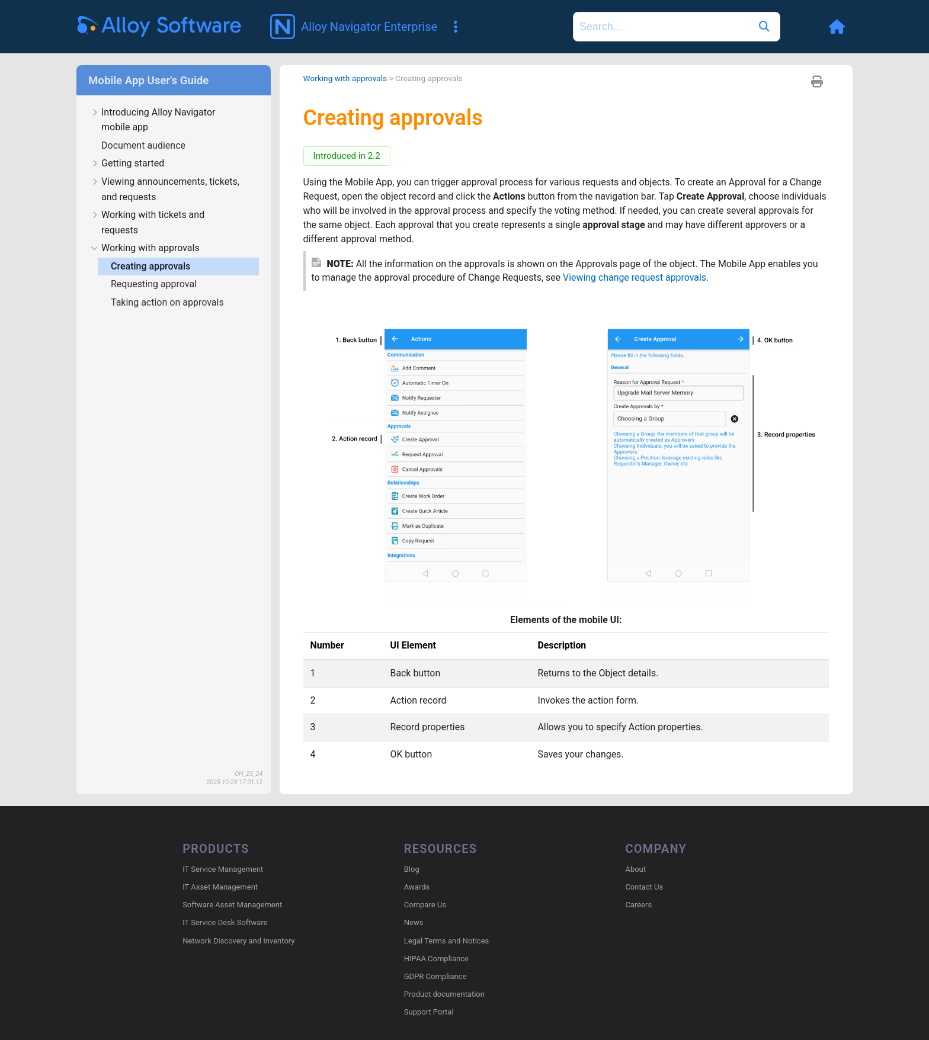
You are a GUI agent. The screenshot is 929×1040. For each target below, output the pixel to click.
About (635, 869)
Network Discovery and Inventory (238, 940)
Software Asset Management (232, 904)
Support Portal (429, 1012)
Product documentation (444, 994)
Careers (638, 904)
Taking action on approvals (168, 302)
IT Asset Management (220, 886)
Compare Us (425, 904)
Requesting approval (155, 284)
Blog (411, 869)
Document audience (144, 145)
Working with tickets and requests (147, 222)
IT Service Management (222, 869)
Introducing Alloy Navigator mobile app (153, 120)
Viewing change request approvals (637, 278)
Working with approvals (145, 248)
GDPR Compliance (435, 976)
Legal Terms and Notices (446, 940)
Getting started (127, 164)
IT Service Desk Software (224, 923)
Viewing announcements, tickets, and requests (165, 189)
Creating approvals (152, 266)
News (414, 923)
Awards (417, 886)
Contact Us (644, 886)
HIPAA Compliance (436, 958)
